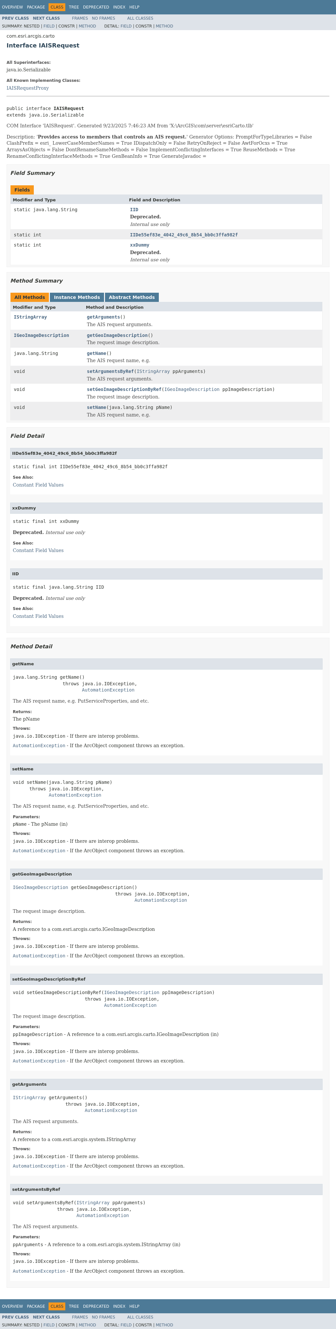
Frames (80, 18)
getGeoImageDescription (117, 335)
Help (134, 7)
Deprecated (96, 7)
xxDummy (139, 245)
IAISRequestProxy (28, 88)
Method (87, 26)
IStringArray (30, 317)
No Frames (103, 18)
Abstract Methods (132, 297)
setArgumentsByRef (110, 371)
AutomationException (108, 689)
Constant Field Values (38, 485)
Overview (12, 7)
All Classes (140, 18)
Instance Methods (77, 297)
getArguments (103, 317)
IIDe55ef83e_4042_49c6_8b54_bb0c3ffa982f (184, 234)
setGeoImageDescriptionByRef (124, 389)
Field (48, 26)
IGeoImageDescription (41, 335)
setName (96, 407)
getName (96, 353)
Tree (74, 7)
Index (119, 7)
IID (134, 209)
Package (36, 7)
